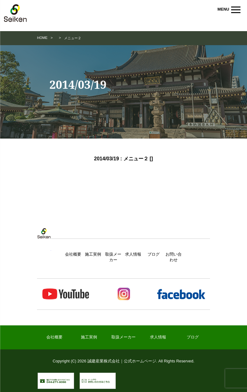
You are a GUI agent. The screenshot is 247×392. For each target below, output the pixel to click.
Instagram (123, 294)
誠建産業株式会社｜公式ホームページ (15, 14)
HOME (42, 38)
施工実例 (93, 254)
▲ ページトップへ (200, 381)
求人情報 (133, 254)
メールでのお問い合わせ (115, 376)
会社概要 (73, 254)
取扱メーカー (123, 337)
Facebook (181, 294)
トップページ (44, 240)
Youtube (66, 294)
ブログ (153, 254)
